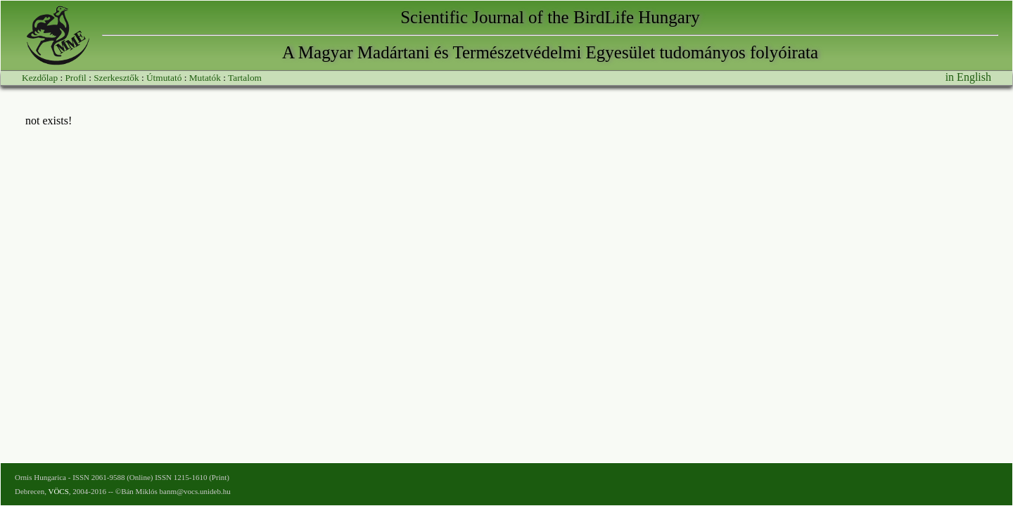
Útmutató (163, 77)
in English (968, 77)
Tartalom (245, 77)
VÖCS (58, 491)
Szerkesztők (116, 77)
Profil (75, 77)
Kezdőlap (40, 77)
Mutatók (205, 77)
